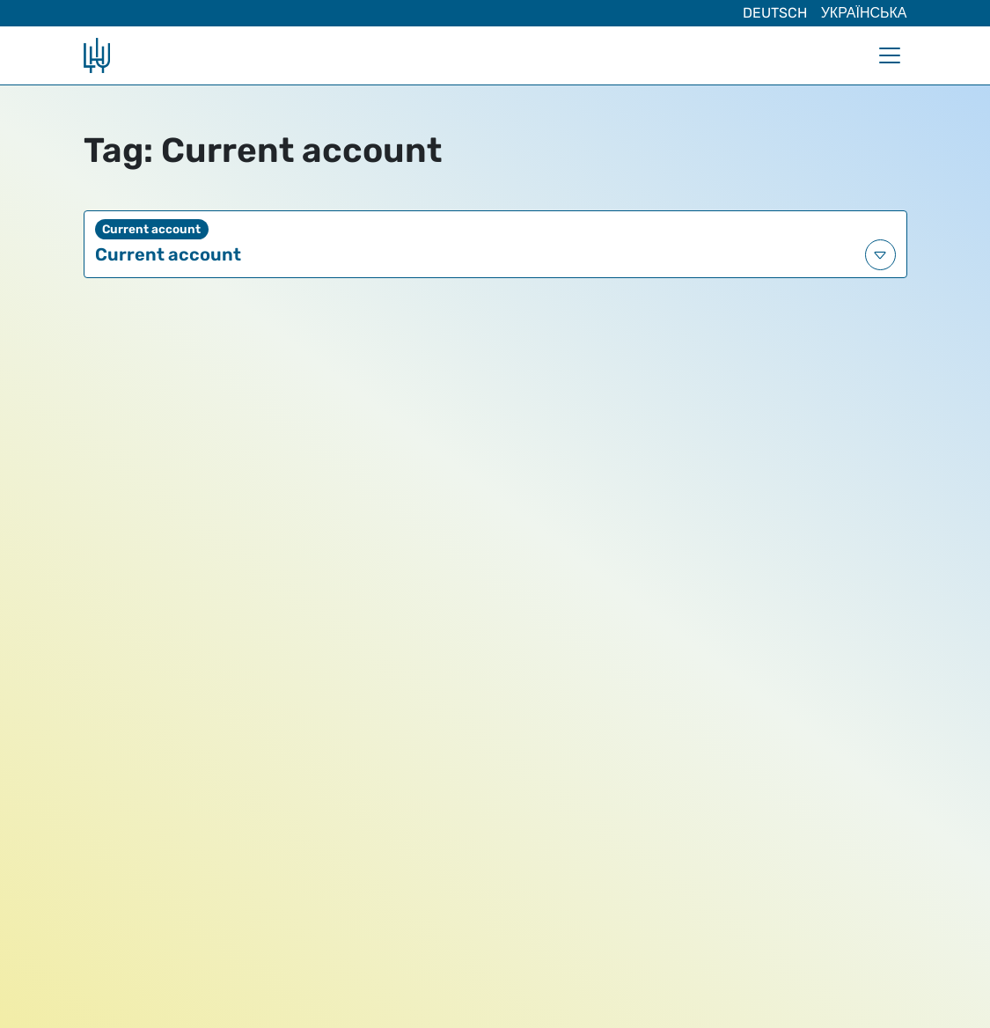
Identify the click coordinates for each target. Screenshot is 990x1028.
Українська (864, 12)
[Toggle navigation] (889, 55)
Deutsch (775, 12)
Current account (168, 254)
